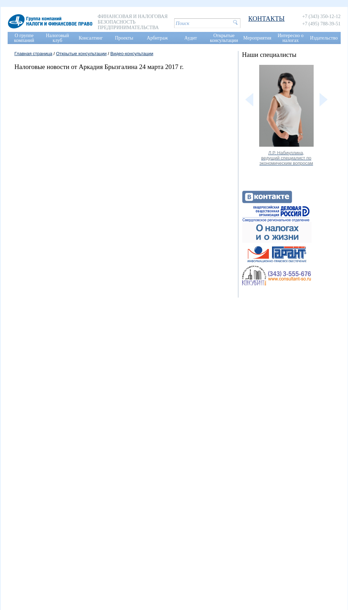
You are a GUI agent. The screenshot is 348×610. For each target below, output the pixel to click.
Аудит (190, 38)
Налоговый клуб (57, 38)
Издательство (324, 38)
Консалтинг (91, 38)
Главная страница (33, 53)
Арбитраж (157, 38)
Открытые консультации (224, 38)
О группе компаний (24, 38)
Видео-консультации (131, 53)
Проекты (124, 38)
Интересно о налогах (291, 38)
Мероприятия (257, 38)
